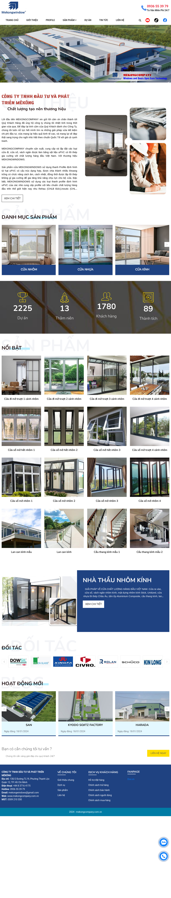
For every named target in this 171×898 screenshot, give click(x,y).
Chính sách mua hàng (99, 800)
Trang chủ (12, 20)
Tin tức (103, 20)
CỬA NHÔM (29, 269)
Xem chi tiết (12, 198)
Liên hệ (120, 20)
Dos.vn (131, 779)
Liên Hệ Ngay (158, 753)
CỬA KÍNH (142, 269)
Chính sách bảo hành (99, 790)
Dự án (87, 20)
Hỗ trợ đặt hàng (96, 780)
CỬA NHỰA (85, 269)
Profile (50, 20)
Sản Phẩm (70, 20)
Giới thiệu (32, 20)
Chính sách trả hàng (98, 785)
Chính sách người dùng (100, 795)
